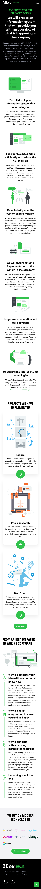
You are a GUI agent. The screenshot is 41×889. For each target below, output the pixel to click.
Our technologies (20, 851)
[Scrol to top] (36, 884)
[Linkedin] (5, 881)
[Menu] (38, 3)
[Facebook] (12, 881)
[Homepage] (11, 3)
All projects (20, 626)
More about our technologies (20, 389)
